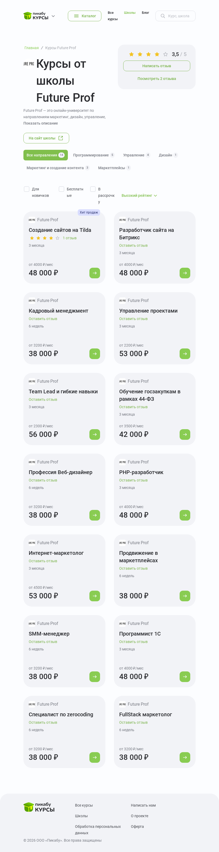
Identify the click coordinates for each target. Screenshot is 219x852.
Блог (145, 13)
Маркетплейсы (114, 168)
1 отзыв (70, 238)
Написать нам (143, 805)
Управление (136, 155)
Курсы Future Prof (60, 48)
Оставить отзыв (133, 245)
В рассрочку (106, 195)
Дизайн (168, 155)
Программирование (94, 155)
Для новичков (40, 192)
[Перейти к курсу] (94, 273)
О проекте (139, 816)
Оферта (137, 826)
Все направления (46, 155)
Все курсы (113, 16)
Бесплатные (75, 192)
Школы (129, 13)
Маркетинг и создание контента (58, 168)
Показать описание (40, 123)
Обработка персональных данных (98, 829)
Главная (31, 48)
